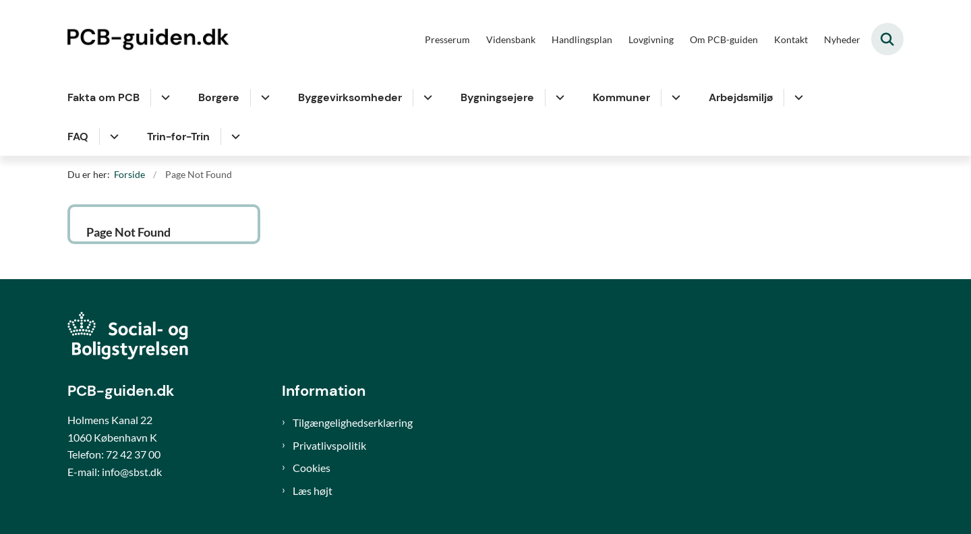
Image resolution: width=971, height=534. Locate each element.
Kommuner (621, 97)
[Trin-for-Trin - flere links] (233, 137)
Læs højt (312, 490)
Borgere (218, 97)
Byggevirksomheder (350, 97)
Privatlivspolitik (329, 445)
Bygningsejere (497, 97)
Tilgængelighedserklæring (353, 422)
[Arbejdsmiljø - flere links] (797, 98)
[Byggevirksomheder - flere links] (426, 98)
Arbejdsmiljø (741, 97)
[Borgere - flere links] (263, 98)
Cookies (311, 467)
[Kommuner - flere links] (674, 98)
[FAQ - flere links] (112, 137)
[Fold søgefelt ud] (887, 39)
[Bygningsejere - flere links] (558, 98)
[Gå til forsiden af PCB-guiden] (151, 39)
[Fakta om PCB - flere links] (163, 98)
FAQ (77, 136)
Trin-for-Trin (178, 136)
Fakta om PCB (103, 97)
